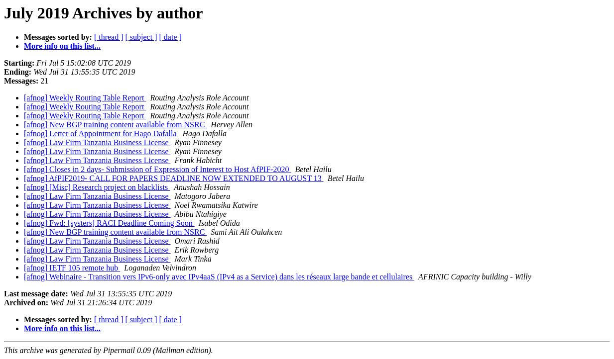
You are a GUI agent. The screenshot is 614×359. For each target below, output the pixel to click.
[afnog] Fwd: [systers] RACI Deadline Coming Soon (109, 223)
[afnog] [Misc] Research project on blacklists (97, 187)
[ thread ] (108, 37)
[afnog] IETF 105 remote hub (72, 268)
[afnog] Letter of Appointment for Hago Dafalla (101, 133)
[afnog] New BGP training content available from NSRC (115, 124)
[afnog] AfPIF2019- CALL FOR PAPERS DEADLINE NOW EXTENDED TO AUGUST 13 (174, 178)
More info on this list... (62, 46)
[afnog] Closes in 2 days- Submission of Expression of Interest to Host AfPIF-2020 (157, 169)
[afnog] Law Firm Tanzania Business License (97, 142)
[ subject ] (141, 37)
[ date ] (170, 37)
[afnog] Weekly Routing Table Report (85, 97)
